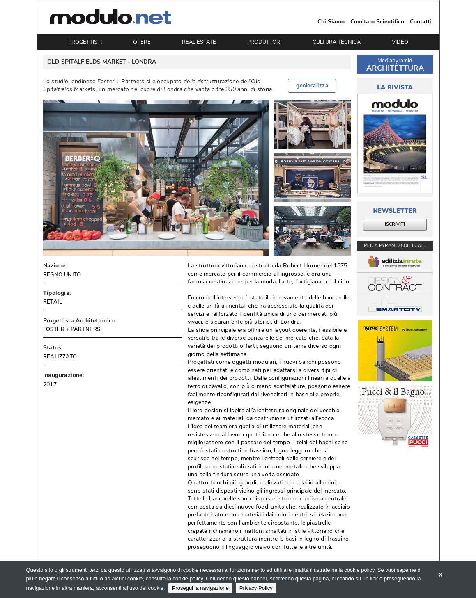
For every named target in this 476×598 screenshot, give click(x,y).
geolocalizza (312, 85)
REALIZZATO (60, 357)
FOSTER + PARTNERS (72, 329)
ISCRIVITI (395, 224)
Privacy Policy (256, 588)
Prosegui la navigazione (200, 588)
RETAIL (52, 302)
